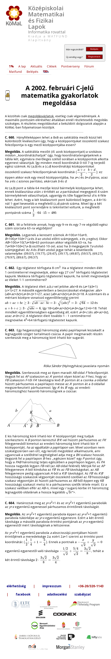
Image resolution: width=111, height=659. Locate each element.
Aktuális (36, 66)
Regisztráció (94, 56)
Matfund (15, 71)
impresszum (51, 586)
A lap (22, 66)
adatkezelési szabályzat (69, 594)
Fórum (89, 66)
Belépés (94, 49)
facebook (23, 594)
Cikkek (51, 66)
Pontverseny (70, 66)
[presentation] (87, 172)
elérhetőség (16, 586)
